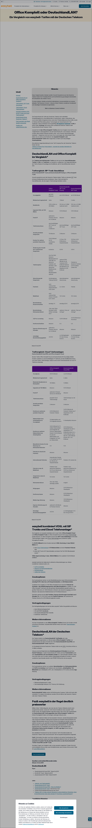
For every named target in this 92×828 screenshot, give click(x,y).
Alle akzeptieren (63, 808)
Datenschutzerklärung (28, 824)
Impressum (41, 824)
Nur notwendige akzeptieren (64, 812)
